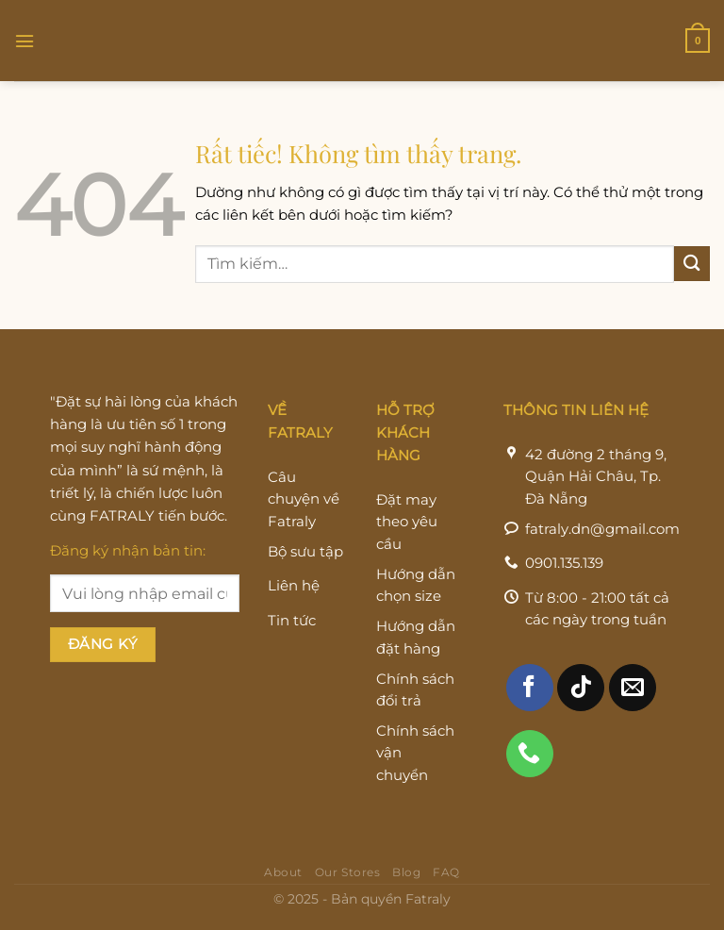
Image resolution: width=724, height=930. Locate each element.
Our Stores (348, 878)
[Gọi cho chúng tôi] (529, 759)
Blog (406, 878)
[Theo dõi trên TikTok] (580, 693)
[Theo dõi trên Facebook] (529, 693)
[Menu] (25, 40)
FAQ (446, 878)
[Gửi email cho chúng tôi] (632, 693)
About (283, 878)
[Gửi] (692, 263)
